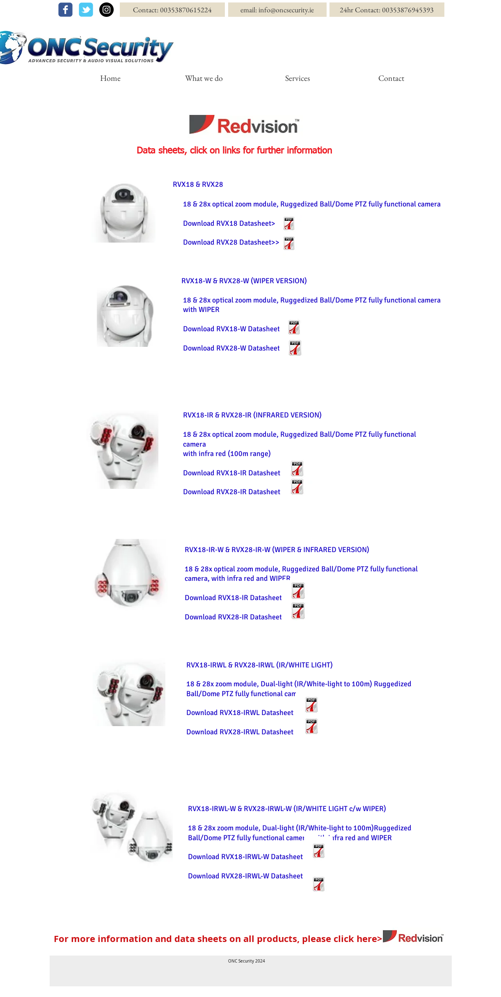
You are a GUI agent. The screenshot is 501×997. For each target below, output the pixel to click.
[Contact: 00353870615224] (172, 9)
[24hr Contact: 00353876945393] (386, 9)
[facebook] (65, 9)
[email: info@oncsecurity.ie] (277, 9)
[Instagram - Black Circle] (106, 9)
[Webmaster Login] (435, 991)
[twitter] (86, 9)
